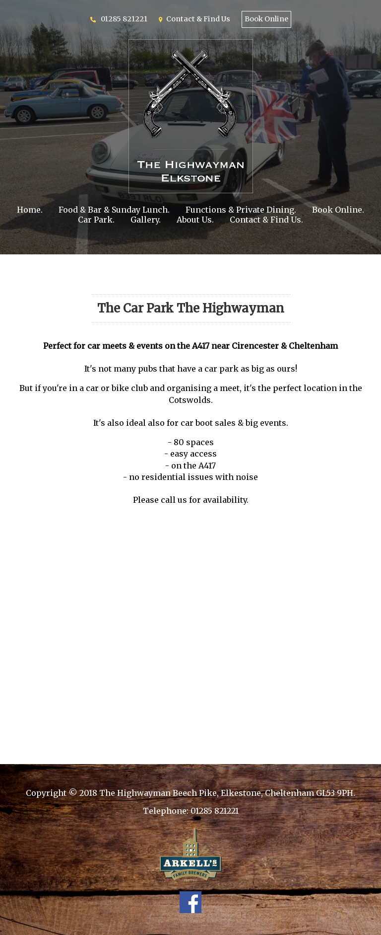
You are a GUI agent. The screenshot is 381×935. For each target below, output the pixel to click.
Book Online (266, 18)
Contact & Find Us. (266, 220)
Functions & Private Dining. (241, 210)
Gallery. (145, 220)
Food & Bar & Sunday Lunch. (114, 210)
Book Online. (338, 210)
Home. (30, 210)
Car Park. (96, 220)
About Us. (195, 220)
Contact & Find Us (198, 18)
